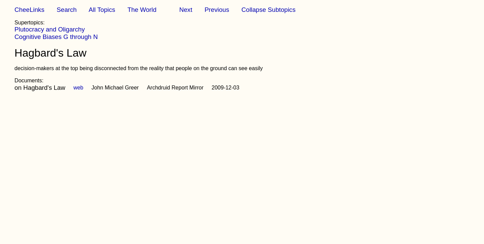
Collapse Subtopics (268, 9)
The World (141, 9)
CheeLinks (29, 9)
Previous (217, 9)
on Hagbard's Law (40, 87)
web (78, 87)
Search (67, 9)
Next (185, 9)
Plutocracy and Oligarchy (50, 29)
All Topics (102, 9)
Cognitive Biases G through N (56, 36)
